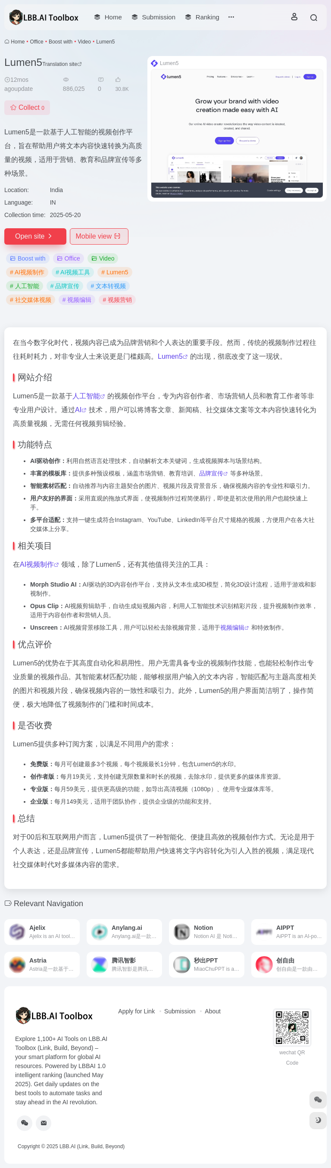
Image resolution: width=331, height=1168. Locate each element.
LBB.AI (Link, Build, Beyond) (92, 1146)
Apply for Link (136, 1011)
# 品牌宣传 (65, 286)
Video (84, 42)
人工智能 (86, 396)
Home (18, 42)
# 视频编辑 (77, 299)
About (213, 1011)
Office (37, 42)
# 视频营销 (117, 299)
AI (78, 409)
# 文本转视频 (108, 286)
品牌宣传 (211, 473)
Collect (27, 107)
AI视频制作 (37, 564)
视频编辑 (232, 627)
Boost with (60, 42)
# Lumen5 (114, 272)
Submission (179, 1011)
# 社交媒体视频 (30, 299)
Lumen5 (170, 356)
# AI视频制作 (27, 272)
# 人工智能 (24, 286)
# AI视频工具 (73, 272)
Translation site (62, 64)
